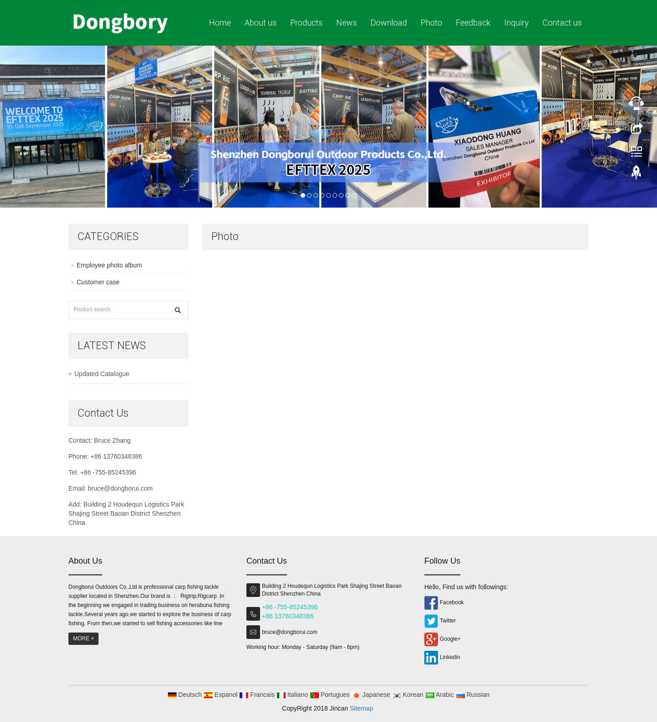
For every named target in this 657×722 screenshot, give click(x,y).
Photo (431, 22)
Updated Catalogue (102, 373)
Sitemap (361, 708)
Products (306, 22)
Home (220, 22)
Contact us (562, 22)
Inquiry (516, 22)
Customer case (98, 282)
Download (388, 22)
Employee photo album (109, 265)
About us (260, 22)
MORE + (83, 638)
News (346, 22)
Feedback (473, 22)
